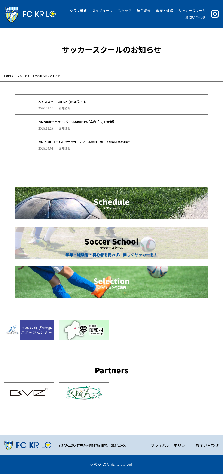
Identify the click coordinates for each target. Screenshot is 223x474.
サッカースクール (192, 10)
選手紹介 (144, 10)
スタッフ (125, 10)
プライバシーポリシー (170, 445)
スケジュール (102, 10)
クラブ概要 (78, 10)
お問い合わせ (195, 17)
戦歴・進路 (164, 10)
